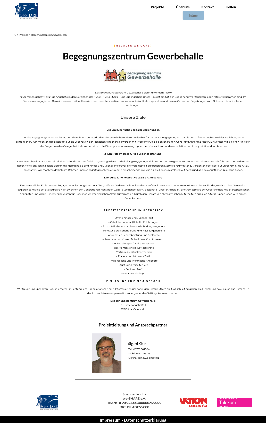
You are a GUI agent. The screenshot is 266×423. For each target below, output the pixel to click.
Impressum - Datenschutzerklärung (133, 419)
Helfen (219, 11)
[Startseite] (15, 33)
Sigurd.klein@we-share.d (143, 356)
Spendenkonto (134, 393)
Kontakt (197, 11)
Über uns (173, 11)
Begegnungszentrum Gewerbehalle (49, 33)
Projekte (148, 11)
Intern (240, 11)
